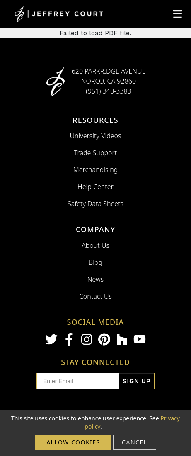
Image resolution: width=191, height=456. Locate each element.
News (95, 279)
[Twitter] (51, 339)
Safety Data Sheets (95, 203)
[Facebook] (69, 339)
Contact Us (95, 296)
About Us (95, 245)
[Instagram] (86, 339)
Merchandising (95, 169)
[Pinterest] (104, 339)
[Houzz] (122, 339)
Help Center (95, 186)
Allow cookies (73, 442)
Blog (95, 262)
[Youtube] (139, 339)
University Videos (95, 135)
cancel (134, 442)
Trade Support (95, 152)
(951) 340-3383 (108, 91)
